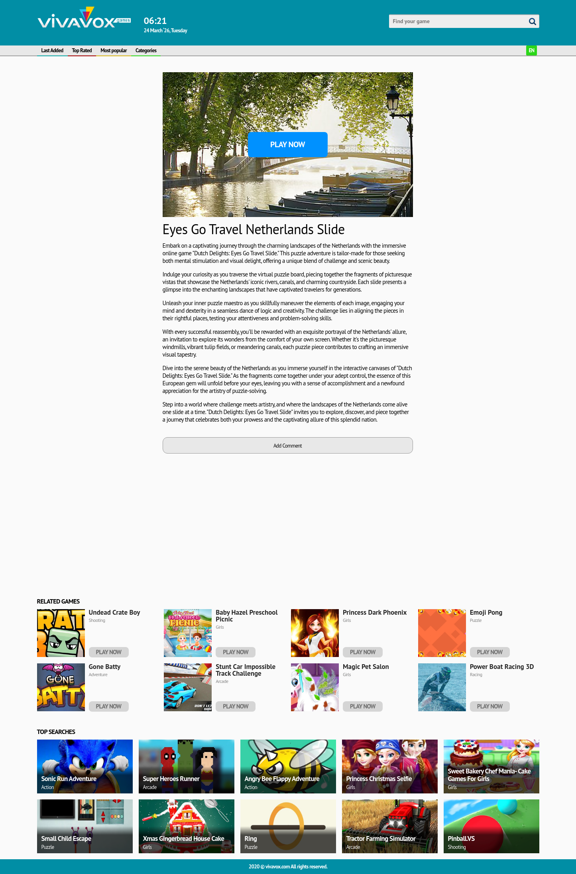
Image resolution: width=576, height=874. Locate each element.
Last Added (52, 50)
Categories (146, 50)
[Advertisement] (97, 122)
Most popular (113, 50)
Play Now (287, 144)
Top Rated (82, 50)
